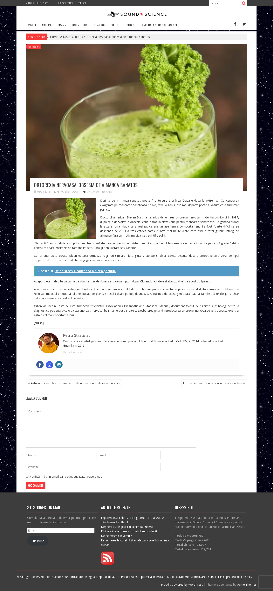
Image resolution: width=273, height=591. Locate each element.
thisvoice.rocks (73, 352)
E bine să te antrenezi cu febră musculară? (129, 531)
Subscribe (38, 541)
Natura (46, 25)
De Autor (99, 25)
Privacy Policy (65, 3)
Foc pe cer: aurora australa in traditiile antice (212, 383)
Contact (82, 3)
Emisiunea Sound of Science (159, 25)
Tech (73, 25)
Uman (60, 25)
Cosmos (31, 25)
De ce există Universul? (116, 536)
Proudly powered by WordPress (182, 584)
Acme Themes (247, 584)
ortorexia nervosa (99, 191)
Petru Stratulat (66, 191)
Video (114, 25)
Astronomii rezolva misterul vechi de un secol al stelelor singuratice (75, 383)
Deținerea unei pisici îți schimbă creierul (127, 527)
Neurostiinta (34, 46)
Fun (85, 25)
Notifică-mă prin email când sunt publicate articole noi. (65, 476)
